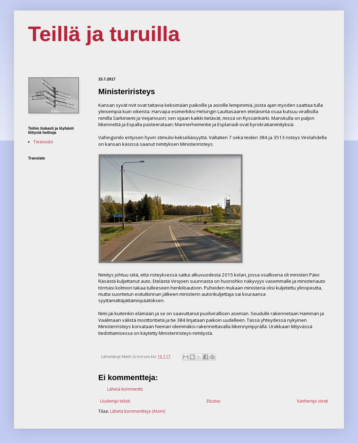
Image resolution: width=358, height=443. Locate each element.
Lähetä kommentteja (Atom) (137, 411)
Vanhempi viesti (312, 401)
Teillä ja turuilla (104, 34)
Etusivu (213, 401)
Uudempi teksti (115, 401)
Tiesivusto (43, 142)
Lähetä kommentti (125, 389)
